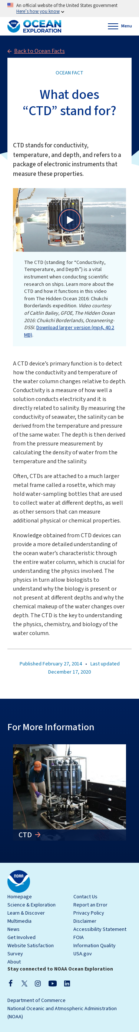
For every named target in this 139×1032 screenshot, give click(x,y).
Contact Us (85, 897)
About (14, 962)
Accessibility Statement (99, 929)
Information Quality (94, 945)
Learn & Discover (26, 913)
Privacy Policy (88, 913)
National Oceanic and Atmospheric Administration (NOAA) (62, 1013)
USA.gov (82, 954)
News (13, 929)
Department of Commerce (36, 1000)
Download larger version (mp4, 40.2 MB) (69, 331)
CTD (26, 835)
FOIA (78, 937)
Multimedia (19, 921)
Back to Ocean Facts (39, 51)
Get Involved (21, 937)
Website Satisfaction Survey (30, 950)
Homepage (19, 897)
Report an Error (90, 905)
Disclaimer (84, 921)
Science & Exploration (31, 905)
